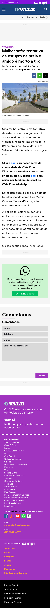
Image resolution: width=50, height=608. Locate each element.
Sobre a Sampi (11, 585)
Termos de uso (11, 589)
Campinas (9, 556)
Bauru (7, 552)
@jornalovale (18, 511)
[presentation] (27, 367)
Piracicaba (9, 569)
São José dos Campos (15, 573)
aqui (13, 163)
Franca (7, 560)
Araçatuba (9, 548)
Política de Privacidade (15, 593)
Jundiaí (7, 565)
